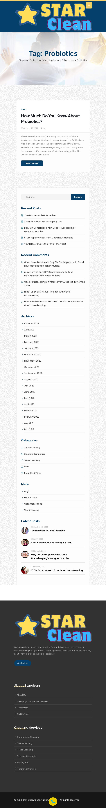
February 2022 (31, 416)
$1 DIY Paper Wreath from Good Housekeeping (48, 237)
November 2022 (32, 360)
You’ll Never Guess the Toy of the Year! (45, 243)
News (24, 109)
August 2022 (30, 379)
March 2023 (30, 335)
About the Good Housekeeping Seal (43, 221)
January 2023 (31, 348)
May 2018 (29, 429)
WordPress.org (31, 510)
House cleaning (32, 460)
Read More (32, 163)
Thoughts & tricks (32, 473)
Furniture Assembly (26, 756)
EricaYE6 (28, 291)
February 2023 (31, 342)
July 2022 (29, 385)
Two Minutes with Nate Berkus (40, 215)
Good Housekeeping (35, 262)
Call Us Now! (23, 714)
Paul (45, 128)
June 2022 (29, 391)
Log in (27, 491)
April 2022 (29, 404)
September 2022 (33, 373)
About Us (21, 695)
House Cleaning (25, 749)
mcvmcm (29, 272)
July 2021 (28, 423)
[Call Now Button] (53, 801)
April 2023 (29, 329)
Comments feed (33, 503)
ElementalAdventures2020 (38, 301)
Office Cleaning (24, 743)
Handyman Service (26, 768)
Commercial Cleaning (28, 737)
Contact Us (22, 663)
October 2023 (31, 323)
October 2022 (31, 367)
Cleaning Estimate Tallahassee (32, 701)
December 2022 (32, 354)
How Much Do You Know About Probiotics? (50, 118)
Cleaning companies (34, 453)
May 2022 (29, 398)
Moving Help (23, 762)
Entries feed (30, 497)
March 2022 (30, 410)
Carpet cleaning (32, 447)
